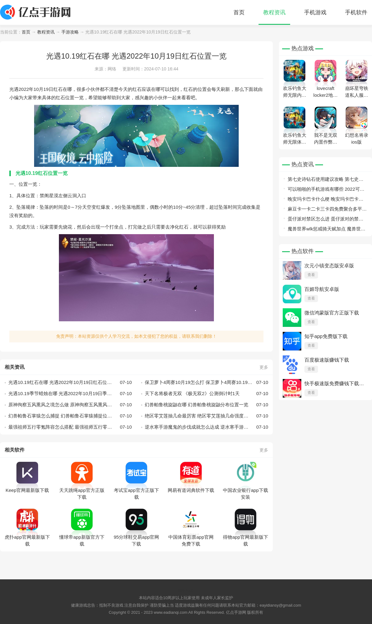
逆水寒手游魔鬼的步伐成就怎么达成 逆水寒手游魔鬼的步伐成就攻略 (206, 427)
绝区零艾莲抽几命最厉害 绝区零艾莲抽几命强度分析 (206, 415)
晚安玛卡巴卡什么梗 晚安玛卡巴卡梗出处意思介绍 (325, 200)
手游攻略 (70, 31)
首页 (239, 12)
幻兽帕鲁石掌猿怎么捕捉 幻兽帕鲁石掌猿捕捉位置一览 (70, 415)
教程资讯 (274, 12)
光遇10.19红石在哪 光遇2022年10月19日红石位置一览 (70, 382)
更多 (263, 367)
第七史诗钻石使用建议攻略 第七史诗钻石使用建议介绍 (325, 180)
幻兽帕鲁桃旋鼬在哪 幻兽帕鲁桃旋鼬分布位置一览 (206, 404)
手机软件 (356, 12)
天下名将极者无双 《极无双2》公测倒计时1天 (206, 393)
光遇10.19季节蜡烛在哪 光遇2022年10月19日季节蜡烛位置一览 (70, 393)
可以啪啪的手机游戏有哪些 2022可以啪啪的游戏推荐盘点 (326, 190)
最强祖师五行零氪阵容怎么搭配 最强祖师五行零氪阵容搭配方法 (70, 427)
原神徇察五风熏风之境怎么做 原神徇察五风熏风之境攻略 (70, 404)
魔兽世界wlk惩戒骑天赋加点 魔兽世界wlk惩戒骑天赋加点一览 (326, 230)
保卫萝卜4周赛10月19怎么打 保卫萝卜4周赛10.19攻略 (206, 382)
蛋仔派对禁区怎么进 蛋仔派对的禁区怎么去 (325, 220)
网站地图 (186, 590)
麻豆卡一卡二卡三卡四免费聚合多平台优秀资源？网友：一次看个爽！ (327, 210)
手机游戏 (315, 12)
